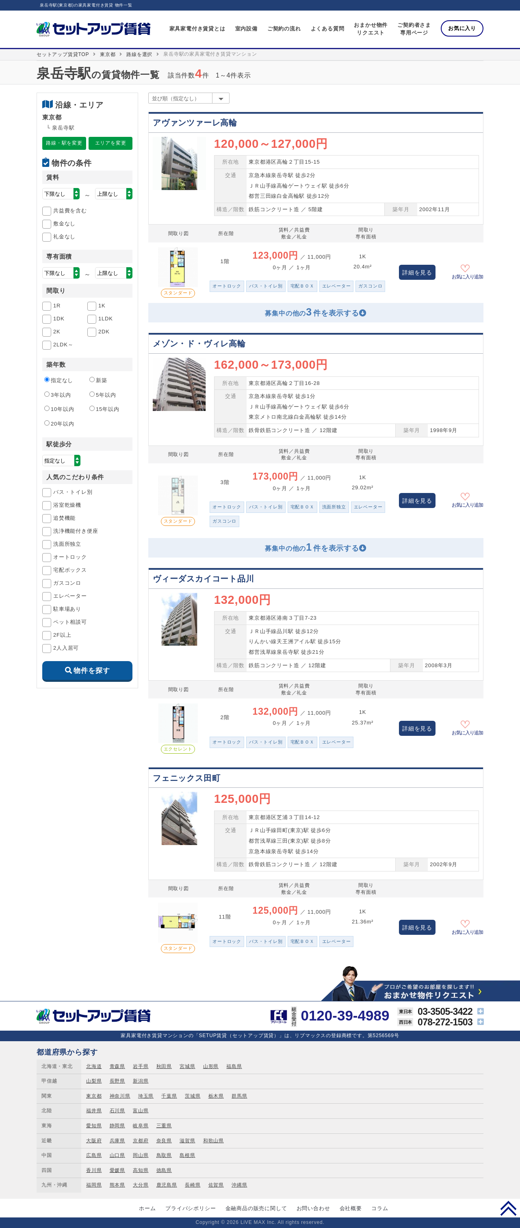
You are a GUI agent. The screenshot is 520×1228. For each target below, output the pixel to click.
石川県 (117, 1110)
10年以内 (59, 409)
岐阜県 (140, 1126)
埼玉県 (146, 1096)
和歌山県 (213, 1141)
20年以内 (59, 423)
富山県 (140, 1110)
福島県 (234, 1066)
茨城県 (192, 1096)
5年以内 (102, 394)
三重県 (164, 1126)
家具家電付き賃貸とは (197, 29)
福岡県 (94, 1185)
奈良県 (164, 1141)
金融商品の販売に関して (256, 1208)
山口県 (117, 1155)
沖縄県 (239, 1185)
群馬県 (239, 1096)
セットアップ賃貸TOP (63, 54)
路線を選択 (139, 54)
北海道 (94, 1066)
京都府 (140, 1141)
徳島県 (164, 1170)
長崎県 (192, 1185)
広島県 (94, 1155)
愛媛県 (117, 1170)
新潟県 (140, 1081)
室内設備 (246, 29)
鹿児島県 (166, 1185)
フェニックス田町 (186, 778)
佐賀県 (216, 1185)
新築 (98, 380)
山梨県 (94, 1081)
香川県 (94, 1170)
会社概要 (351, 1208)
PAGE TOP (508, 1208)
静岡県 (117, 1126)
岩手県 (140, 1066)
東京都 (107, 54)
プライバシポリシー (190, 1208)
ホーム (147, 1208)
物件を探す (92, 671)
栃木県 (216, 1096)
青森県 (117, 1066)
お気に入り (462, 28)
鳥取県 (164, 1155)
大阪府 (94, 1141)
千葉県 (169, 1096)
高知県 (140, 1170)
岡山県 (140, 1155)
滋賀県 (187, 1141)
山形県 (211, 1066)
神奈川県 (120, 1096)
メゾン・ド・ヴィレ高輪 (199, 343)
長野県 (117, 1081)
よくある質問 (327, 29)
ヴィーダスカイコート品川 (203, 578)
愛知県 (94, 1126)
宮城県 (187, 1066)
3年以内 (57, 394)
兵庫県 (117, 1141)
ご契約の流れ (284, 29)
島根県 (187, 1155)
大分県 (140, 1185)
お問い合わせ (313, 1208)
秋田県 (164, 1066)
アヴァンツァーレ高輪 (195, 122)
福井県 (94, 1110)
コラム (379, 1208)
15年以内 (104, 409)
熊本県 (117, 1185)
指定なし (58, 380)
